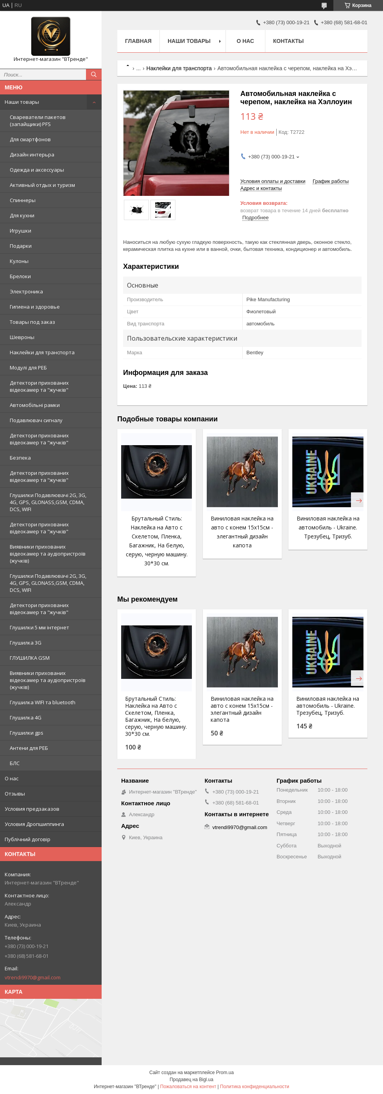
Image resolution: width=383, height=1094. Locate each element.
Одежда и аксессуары (37, 169)
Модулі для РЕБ (28, 367)
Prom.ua (225, 1072)
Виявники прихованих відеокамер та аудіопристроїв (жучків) (48, 553)
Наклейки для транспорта (42, 352)
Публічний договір (27, 839)
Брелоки (20, 276)
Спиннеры (23, 200)
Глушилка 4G (25, 717)
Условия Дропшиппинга (34, 824)
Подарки (21, 245)
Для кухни (22, 215)
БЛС (15, 763)
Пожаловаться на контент (188, 1086)
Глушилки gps (26, 732)
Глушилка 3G (25, 642)
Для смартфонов (30, 139)
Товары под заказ (32, 321)
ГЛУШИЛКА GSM (30, 657)
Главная (138, 41)
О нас (11, 778)
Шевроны (22, 337)
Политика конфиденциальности (254, 1086)
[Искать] (94, 74)
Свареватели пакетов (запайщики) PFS (38, 121)
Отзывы (15, 793)
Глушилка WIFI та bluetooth (42, 702)
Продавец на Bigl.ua (191, 1079)
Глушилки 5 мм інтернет (39, 627)
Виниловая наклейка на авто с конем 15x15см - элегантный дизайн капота (242, 709)
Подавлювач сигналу (36, 420)
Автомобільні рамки (35, 404)
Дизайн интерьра (32, 154)
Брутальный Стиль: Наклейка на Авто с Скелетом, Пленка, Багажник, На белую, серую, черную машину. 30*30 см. (156, 716)
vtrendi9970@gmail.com (33, 977)
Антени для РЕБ (29, 747)
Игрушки (20, 230)
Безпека (20, 457)
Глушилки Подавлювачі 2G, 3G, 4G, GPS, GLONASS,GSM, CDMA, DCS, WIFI (48, 502)
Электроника (26, 291)
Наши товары (22, 101)
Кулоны (19, 261)
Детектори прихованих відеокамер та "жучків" (39, 386)
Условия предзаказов (32, 808)
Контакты (288, 41)
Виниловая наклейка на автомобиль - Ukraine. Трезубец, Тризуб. (328, 527)
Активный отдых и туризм (42, 184)
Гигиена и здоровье (35, 306)
